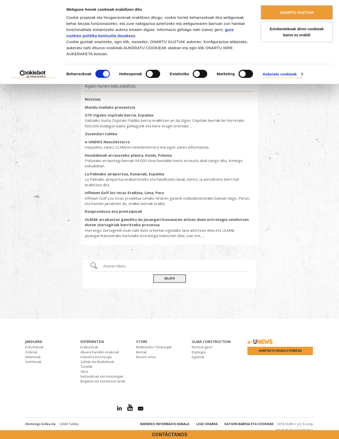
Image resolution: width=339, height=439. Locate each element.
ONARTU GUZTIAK (297, 13)
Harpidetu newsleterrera (280, 351)
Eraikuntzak (89, 347)
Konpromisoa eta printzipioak (113, 211)
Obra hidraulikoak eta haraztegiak (101, 374)
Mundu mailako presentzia (110, 107)
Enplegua (199, 352)
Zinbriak (31, 352)
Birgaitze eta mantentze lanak (102, 381)
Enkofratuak (34, 347)
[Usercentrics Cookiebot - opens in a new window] (33, 75)
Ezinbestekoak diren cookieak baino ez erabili (297, 33)
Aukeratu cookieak (280, 75)
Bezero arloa (146, 357)
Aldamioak (33, 357)
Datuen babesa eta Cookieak (248, 424)
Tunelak (86, 366)
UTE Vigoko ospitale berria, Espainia (119, 115)
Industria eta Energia (96, 357)
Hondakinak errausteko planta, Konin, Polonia (128, 155)
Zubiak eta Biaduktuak (97, 361)
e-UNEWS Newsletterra (107, 141)
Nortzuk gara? (202, 347)
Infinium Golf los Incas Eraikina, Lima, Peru (124, 192)
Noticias (93, 99)
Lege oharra (207, 424)
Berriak (141, 352)
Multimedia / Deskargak (154, 347)
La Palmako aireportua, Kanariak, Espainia (124, 173)
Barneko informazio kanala (164, 424)
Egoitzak (198, 357)
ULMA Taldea (69, 424)
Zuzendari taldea (101, 133)
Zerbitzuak (33, 361)
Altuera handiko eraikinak (99, 352)
